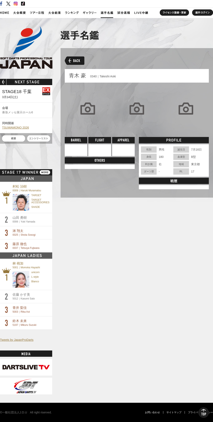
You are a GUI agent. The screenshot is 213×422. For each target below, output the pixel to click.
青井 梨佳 (21, 309)
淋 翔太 (24, 232)
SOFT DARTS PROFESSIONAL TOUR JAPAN (26, 47)
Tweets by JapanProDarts (16, 339)
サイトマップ (173, 412)
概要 (13, 138)
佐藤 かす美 (24, 296)
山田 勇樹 (24, 219)
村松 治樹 (27, 188)
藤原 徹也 (26, 245)
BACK (74, 60)
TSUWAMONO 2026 (15, 127)
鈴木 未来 (24, 322)
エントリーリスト (38, 138)
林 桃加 (26, 265)
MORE (45, 172)
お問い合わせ (152, 412)
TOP (203, 412)
